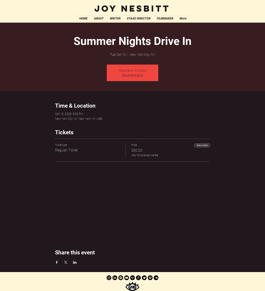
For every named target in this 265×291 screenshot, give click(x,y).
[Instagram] (109, 277)
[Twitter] (144, 277)
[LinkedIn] (114, 277)
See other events (132, 75)
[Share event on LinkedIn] (75, 262)
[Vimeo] (150, 277)
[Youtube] (126, 277)
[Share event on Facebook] (57, 262)
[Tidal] (132, 277)
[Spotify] (120, 277)
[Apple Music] (138, 277)
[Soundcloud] (156, 277)
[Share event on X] (66, 262)
